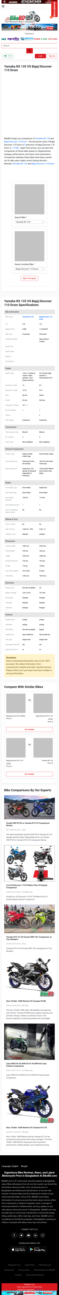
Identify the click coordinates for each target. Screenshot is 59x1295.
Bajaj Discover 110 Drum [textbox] (27, 269)
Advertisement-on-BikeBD (44, 1270)
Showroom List (14, 1265)
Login (40, 56)
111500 (15, 148)
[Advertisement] (29, 106)
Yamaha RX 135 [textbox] (23, 222)
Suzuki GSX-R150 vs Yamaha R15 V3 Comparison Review (28, 824)
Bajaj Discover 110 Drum (15, 141)
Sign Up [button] (52, 56)
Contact (18, 1275)
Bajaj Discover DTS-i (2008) (15, 716)
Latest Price (29, 1265)
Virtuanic (38, 1290)
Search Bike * (21, 217)
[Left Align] (29, 50)
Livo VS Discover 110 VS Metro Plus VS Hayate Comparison (26, 886)
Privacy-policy (24, 1270)
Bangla (24, 1166)
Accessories (9, 1270)
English (15, 1166)
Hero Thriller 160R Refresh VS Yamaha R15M (26, 1001)
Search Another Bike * (25, 264)
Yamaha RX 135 (42, 138)
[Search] (29, 45)
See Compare (29, 729)
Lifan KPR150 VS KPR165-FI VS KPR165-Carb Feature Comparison (26, 1064)
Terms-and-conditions (35, 1275)
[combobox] (29, 222)
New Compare (29, 278)
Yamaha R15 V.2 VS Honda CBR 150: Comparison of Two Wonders (29, 938)
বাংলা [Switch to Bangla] (8, 56)
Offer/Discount (45, 1265)
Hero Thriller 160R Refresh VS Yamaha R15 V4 (26, 1127)
